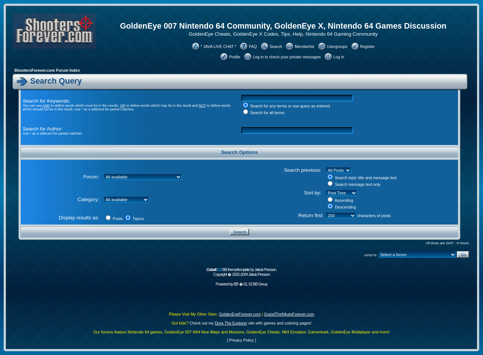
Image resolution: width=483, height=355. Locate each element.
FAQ (253, 46)
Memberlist (304, 46)
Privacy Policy (241, 340)
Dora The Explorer (231, 323)
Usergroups (337, 46)
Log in (338, 57)
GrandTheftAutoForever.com (289, 314)
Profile (234, 57)
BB (235, 284)
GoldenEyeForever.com (240, 314)
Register (367, 46)
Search (276, 46)
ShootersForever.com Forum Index (47, 70)
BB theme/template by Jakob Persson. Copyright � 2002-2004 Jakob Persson (241, 272)
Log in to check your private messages (287, 57)
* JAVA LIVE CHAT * (218, 46)
